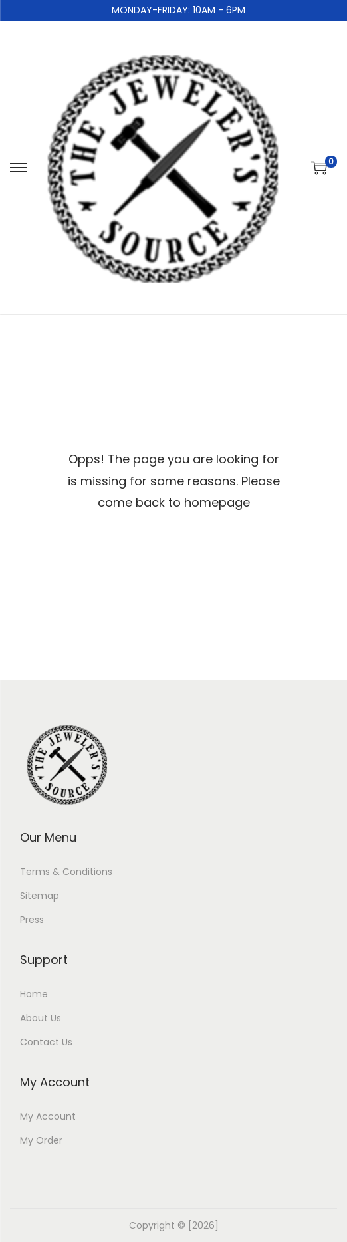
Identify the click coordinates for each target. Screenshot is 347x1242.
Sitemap (39, 895)
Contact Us (46, 1042)
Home (34, 994)
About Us (40, 1018)
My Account (48, 1116)
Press (32, 919)
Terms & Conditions (66, 871)
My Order (41, 1140)
